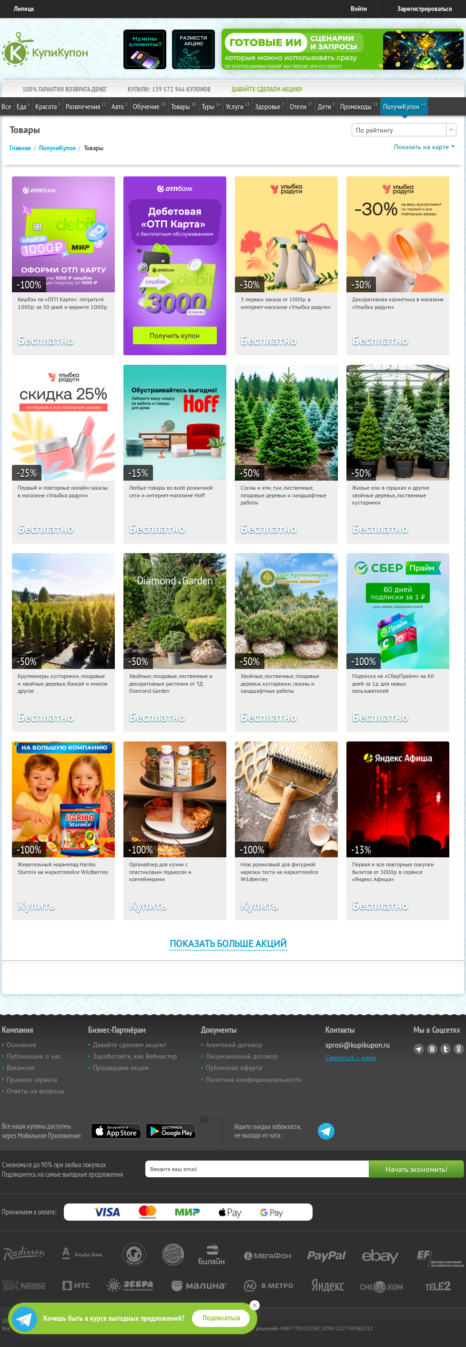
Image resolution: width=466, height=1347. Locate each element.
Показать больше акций (228, 943)
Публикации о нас (34, 1056)
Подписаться (221, 1318)
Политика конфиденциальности (254, 1079)
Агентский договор (234, 1044)
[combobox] (404, 129)
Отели (301, 106)
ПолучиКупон (404, 106)
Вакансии (21, 1067)
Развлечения (86, 106)
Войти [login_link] (359, 9)
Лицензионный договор (242, 1056)
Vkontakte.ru (432, 1049)
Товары (183, 106)
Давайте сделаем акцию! (129, 1044)
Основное (21, 1044)
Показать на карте (421, 147)
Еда (23, 106)
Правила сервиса (32, 1079)
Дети (326, 106)
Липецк (24, 9)
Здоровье (269, 106)
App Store (116, 1131)
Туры (211, 106)
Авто (119, 106)
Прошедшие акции (121, 1067)
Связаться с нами (350, 1057)
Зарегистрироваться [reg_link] (424, 9)
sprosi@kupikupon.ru (357, 1044)
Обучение (149, 106)
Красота (48, 106)
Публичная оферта (234, 1067)
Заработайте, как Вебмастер (135, 1056)
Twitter (445, 1049)
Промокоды (359, 106)
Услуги (238, 106)
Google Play (171, 1131)
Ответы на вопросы (35, 1091)
